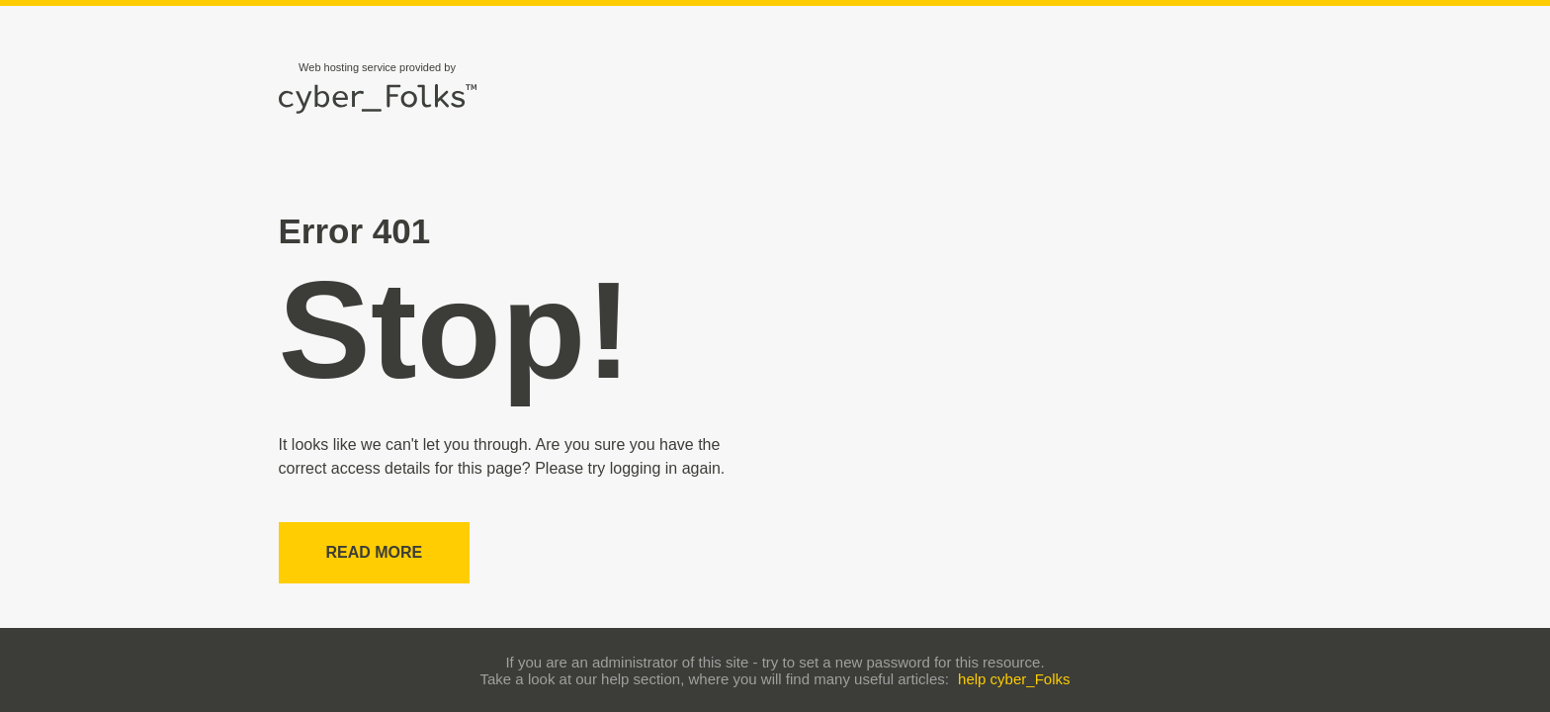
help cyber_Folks (1014, 678)
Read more (374, 552)
